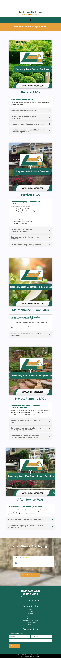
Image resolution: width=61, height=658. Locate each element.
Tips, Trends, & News (30, 622)
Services (30, 611)
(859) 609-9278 (35, 14)
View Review (27, 563)
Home (30, 609)
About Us (30, 615)
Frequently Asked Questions (30, 620)
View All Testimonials (30, 575)
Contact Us (25, 14)
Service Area (30, 617)
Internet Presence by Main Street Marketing (30, 656)
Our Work (30, 613)
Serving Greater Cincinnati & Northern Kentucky (30, 596)
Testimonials (30, 619)
